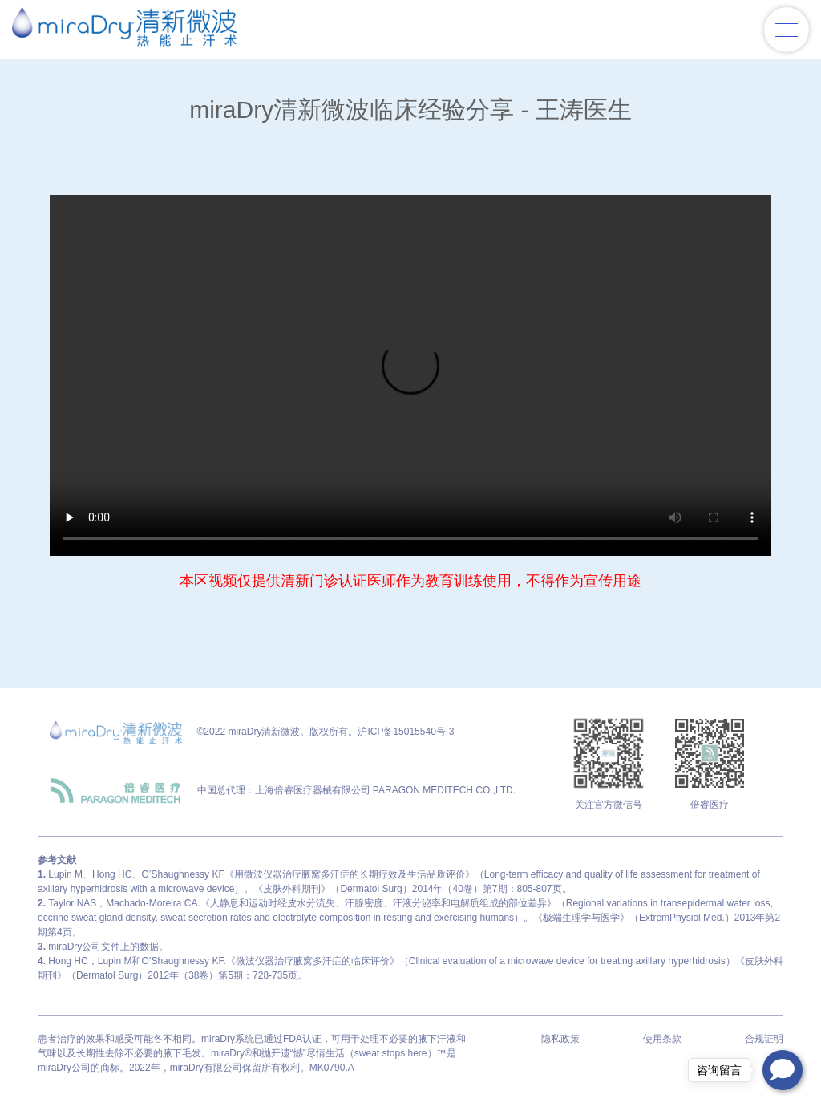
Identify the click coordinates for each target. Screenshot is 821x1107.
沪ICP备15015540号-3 (406, 731)
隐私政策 (560, 1038)
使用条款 (662, 1038)
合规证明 (764, 1038)
